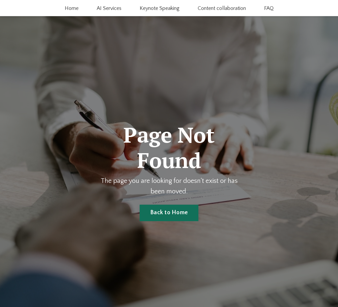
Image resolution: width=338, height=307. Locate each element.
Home (72, 8)
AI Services (109, 8)
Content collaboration (222, 8)
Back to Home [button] (169, 212)
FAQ (269, 8)
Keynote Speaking (160, 8)
